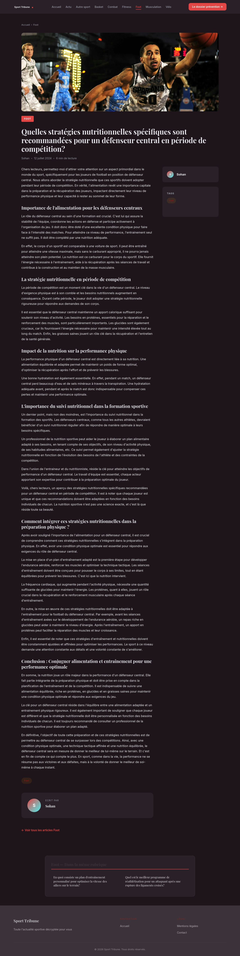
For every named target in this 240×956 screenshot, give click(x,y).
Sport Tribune (26, 920)
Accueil (56, 6)
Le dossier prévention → (207, 6)
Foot (138, 6)
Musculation (153, 6)
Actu (68, 6)
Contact (182, 932)
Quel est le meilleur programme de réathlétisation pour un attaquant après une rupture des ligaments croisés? (153, 881)
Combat (113, 6)
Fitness (126, 6)
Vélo (168, 6)
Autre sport (83, 6)
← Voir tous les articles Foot (40, 830)
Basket (99, 6)
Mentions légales (187, 926)
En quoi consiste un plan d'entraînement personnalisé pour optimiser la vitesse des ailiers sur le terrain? (80, 881)
